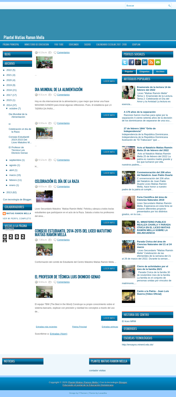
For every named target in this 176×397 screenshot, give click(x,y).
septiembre (15, 160)
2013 (9, 192)
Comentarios (63, 52)
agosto (13, 165)
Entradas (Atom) (58, 333)
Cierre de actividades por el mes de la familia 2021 (152, 267)
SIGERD (87, 44)
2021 (9, 75)
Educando (74, 44)
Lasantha (102, 393)
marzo (13, 175)
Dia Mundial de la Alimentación (18, 115)
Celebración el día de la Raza (57, 181)
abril (11, 170)
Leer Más (109, 81)
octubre (13, 108)
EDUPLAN (136, 44)
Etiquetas (145, 71)
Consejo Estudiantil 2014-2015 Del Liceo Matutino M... (20, 140)
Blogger (27, 199)
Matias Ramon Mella (18, 213)
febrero (13, 180)
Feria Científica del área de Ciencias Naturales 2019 (152, 198)
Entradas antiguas (110, 327)
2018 (9, 90)
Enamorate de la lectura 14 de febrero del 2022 (154, 88)
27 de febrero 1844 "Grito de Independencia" (140, 130)
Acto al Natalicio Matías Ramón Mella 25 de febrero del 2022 (154, 149)
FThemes (83, 393)
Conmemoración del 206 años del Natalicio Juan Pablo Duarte (155, 173)
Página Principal (11, 44)
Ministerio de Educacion (37, 44)
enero (12, 185)
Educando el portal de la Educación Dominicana (88, 385)
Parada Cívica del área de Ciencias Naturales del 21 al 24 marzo (154, 244)
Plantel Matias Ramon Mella (24, 37)
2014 (9, 105)
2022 (9, 70)
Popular (129, 71)
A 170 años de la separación (140, 112)
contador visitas (97, 370)
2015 (9, 100)
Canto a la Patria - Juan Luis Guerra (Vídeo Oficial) (153, 292)
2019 (9, 85)
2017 (9, 95)
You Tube (58, 44)
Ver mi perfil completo (17, 219)
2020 (9, 80)
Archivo (160, 71)
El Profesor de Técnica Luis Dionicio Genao (18, 150)
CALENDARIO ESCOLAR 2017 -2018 (111, 44)
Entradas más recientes (46, 327)
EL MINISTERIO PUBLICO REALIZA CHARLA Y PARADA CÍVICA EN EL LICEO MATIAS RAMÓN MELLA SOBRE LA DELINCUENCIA (153, 227)
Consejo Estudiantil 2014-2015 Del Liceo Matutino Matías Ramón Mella (73, 232)
